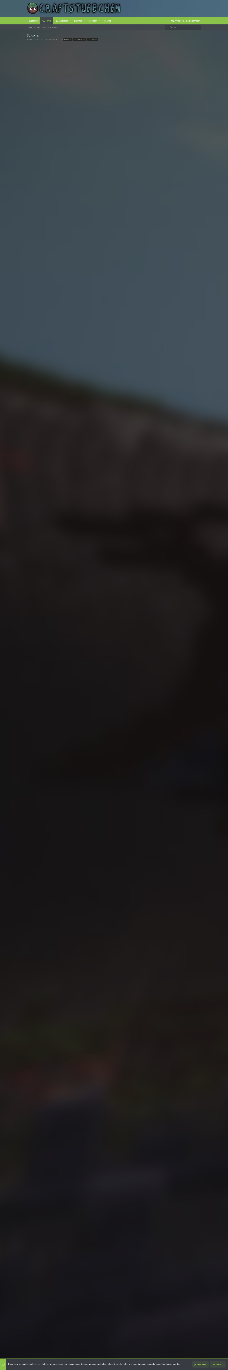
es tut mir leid (79, 40)
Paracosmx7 (34, 40)
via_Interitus (36, 1047)
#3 (199, 976)
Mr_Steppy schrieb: (59, 1013)
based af (68, 40)
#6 (199, 1159)
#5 (199, 1039)
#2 (199, 947)
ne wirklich (92, 40)
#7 (199, 1305)
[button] (70, 20)
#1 (199, 54)
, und (68, 998)
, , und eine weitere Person (84, 937)
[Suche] (183, 27)
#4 (199, 1008)
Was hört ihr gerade (128, 73)
